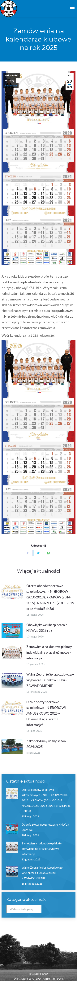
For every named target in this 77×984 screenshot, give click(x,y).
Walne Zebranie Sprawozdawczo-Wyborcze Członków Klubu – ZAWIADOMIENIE (50, 680)
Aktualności (11, 75)
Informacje (11, 85)
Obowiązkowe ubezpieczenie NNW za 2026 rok (46, 628)
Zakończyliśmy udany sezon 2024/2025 (46, 744)
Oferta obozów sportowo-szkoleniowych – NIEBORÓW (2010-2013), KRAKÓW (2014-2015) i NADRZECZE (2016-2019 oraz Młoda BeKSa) (50, 597)
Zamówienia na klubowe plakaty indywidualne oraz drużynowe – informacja (49, 652)
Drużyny (9, 80)
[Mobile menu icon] (72, 8)
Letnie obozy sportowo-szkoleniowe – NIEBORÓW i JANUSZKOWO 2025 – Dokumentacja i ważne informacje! (46, 713)
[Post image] (12, 591)
